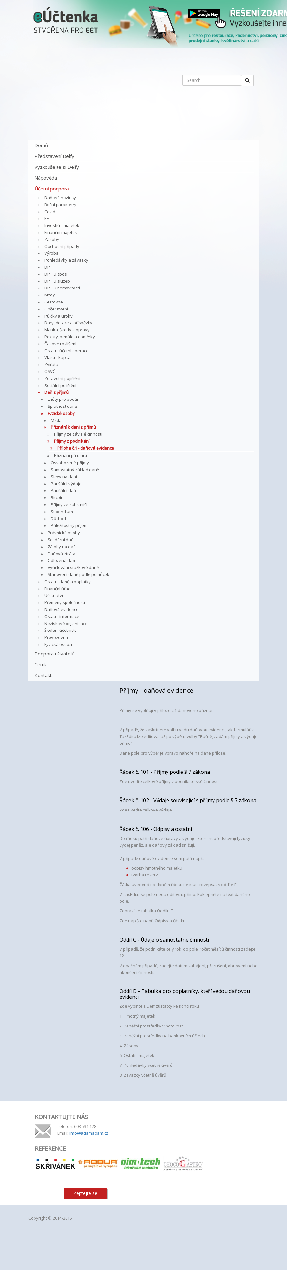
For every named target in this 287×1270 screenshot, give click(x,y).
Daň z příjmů (56, 392)
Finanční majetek (60, 232)
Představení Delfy (54, 156)
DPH (48, 267)
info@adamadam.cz (88, 1133)
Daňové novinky (60, 197)
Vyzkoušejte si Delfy (57, 167)
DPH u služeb (57, 281)
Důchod (58, 518)
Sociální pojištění (60, 385)
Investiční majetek (61, 225)
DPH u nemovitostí (62, 288)
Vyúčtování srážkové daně (73, 567)
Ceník (40, 664)
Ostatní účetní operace (66, 351)
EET (47, 218)
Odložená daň (61, 560)
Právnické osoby (64, 532)
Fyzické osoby (61, 413)
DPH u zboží (55, 274)
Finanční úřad (57, 589)
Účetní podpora (52, 188)
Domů (41, 145)
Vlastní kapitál (58, 357)
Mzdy (49, 295)
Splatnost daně (62, 406)
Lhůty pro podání (64, 399)
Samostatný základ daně (75, 470)
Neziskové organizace (66, 623)
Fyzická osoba (58, 644)
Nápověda (46, 178)
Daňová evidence (61, 609)
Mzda (56, 420)
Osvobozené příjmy (70, 463)
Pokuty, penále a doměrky (69, 337)
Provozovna (56, 637)
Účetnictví (53, 595)
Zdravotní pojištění (62, 378)
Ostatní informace (61, 616)
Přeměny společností (64, 602)
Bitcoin (57, 497)
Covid (49, 211)
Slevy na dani (64, 477)
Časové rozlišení (60, 344)
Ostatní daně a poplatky (67, 582)
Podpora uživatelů (54, 653)
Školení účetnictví (61, 630)
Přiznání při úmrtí (70, 455)
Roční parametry (60, 204)
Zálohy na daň (62, 546)
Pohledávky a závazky (66, 260)
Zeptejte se (85, 1193)
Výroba (51, 253)
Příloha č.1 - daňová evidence (85, 448)
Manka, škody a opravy (66, 329)
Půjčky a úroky (58, 316)
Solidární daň (61, 539)
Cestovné (53, 302)
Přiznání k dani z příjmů (73, 427)
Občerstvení (56, 309)
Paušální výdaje (66, 484)
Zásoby (51, 239)
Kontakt (43, 675)
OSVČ (49, 371)
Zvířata (51, 364)
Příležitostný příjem (69, 525)
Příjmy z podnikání (71, 441)
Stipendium (62, 511)
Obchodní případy (61, 246)
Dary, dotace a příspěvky (68, 322)
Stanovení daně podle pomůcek (78, 574)
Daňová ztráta (61, 554)
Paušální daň (63, 490)
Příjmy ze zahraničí (69, 504)
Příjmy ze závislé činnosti (78, 434)
